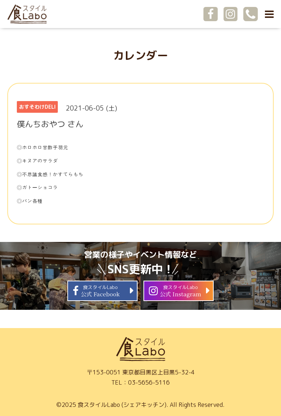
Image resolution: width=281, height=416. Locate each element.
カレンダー (140, 55)
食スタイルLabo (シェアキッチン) (122, 405)
